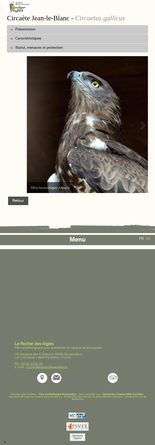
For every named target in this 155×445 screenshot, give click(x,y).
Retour (18, 201)
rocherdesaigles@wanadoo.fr (47, 367)
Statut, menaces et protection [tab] (36, 48)
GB (148, 239)
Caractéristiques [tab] (25, 38)
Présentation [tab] (22, 29)
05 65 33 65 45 (32, 364)
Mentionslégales (77, 437)
